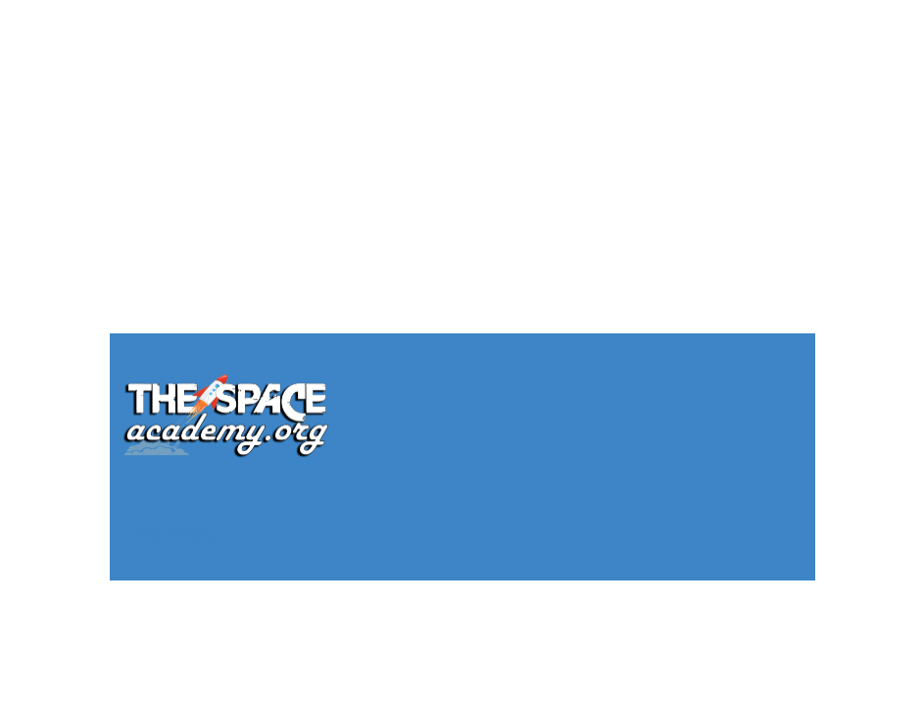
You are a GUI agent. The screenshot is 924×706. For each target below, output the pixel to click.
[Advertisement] (462, 137)
